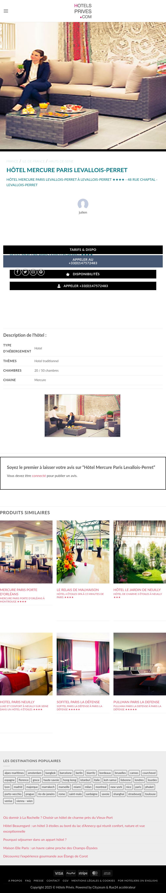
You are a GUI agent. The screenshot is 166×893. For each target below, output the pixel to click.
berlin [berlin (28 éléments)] (79, 773)
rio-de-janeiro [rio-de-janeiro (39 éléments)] (46, 794)
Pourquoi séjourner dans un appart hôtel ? (35, 839)
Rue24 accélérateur (122, 887)
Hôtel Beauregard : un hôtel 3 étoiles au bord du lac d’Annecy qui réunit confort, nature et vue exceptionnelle (74, 828)
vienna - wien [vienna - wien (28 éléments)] (24, 801)
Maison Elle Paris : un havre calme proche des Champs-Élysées (50, 848)
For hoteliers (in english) (138, 880)
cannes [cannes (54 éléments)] (134, 773)
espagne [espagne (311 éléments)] (9, 780)
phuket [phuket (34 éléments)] (149, 787)
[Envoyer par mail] (33, 272)
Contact (53, 880)
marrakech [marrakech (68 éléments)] (48, 787)
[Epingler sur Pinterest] (41, 272)
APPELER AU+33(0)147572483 (83, 261)
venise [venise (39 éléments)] (8, 801)
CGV (66, 880)
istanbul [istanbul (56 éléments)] (85, 780)
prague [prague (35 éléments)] (30, 794)
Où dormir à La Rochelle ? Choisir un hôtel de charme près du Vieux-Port (58, 817)
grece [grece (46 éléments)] (36, 780)
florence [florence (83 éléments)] (24, 780)
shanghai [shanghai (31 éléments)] (118, 794)
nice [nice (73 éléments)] (128, 787)
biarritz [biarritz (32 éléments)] (91, 773)
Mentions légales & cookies (93, 880)
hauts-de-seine (61, 161)
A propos (15, 880)
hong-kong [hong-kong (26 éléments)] (69, 780)
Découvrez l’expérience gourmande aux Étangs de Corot (45, 856)
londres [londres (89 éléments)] (139, 780)
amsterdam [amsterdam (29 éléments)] (34, 773)
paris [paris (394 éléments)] (138, 787)
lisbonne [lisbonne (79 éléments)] (126, 780)
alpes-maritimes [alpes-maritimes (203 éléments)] (14, 773)
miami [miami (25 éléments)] (77, 787)
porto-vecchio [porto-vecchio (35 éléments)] (13, 794)
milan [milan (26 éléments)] (88, 787)
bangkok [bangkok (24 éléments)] (50, 773)
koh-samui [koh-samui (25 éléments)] (110, 780)
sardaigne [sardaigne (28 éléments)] (91, 794)
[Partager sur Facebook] (17, 272)
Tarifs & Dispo (83, 250)
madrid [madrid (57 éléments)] (18, 787)
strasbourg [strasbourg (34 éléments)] (134, 794)
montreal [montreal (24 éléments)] (101, 787)
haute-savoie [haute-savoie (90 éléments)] (51, 780)
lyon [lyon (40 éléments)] (7, 787)
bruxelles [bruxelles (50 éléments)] (120, 773)
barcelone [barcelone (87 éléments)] (66, 773)
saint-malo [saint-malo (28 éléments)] (75, 794)
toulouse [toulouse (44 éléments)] (150, 794)
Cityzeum (99, 887)
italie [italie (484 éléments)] (97, 780)
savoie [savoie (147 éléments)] (105, 794)
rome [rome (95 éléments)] (62, 794)
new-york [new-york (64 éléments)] (116, 787)
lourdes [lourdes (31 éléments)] (152, 780)
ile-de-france (33, 161)
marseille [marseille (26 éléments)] (64, 787)
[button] (5, 11)
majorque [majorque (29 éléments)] (32, 787)
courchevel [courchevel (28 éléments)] (149, 773)
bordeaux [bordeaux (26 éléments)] (105, 773)
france (12, 161)
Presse (39, 880)
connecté (39, 475)
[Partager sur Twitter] (25, 272)
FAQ (28, 880)
